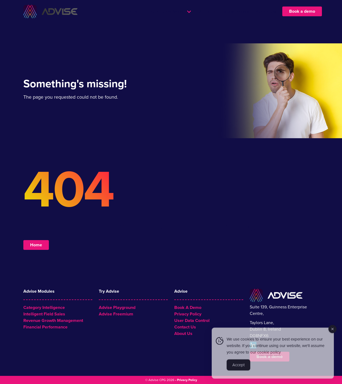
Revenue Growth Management (53, 320)
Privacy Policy (187, 314)
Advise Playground (117, 307)
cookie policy (269, 353)
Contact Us (185, 327)
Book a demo (302, 21)
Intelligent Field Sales (44, 314)
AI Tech (207, 22)
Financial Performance (45, 327)
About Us (266, 22)
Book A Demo (187, 307)
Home (131, 22)
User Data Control (192, 320)
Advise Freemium (116, 314)
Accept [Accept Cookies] (238, 366)
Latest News (235, 22)
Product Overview (164, 22)
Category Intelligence (44, 307)
